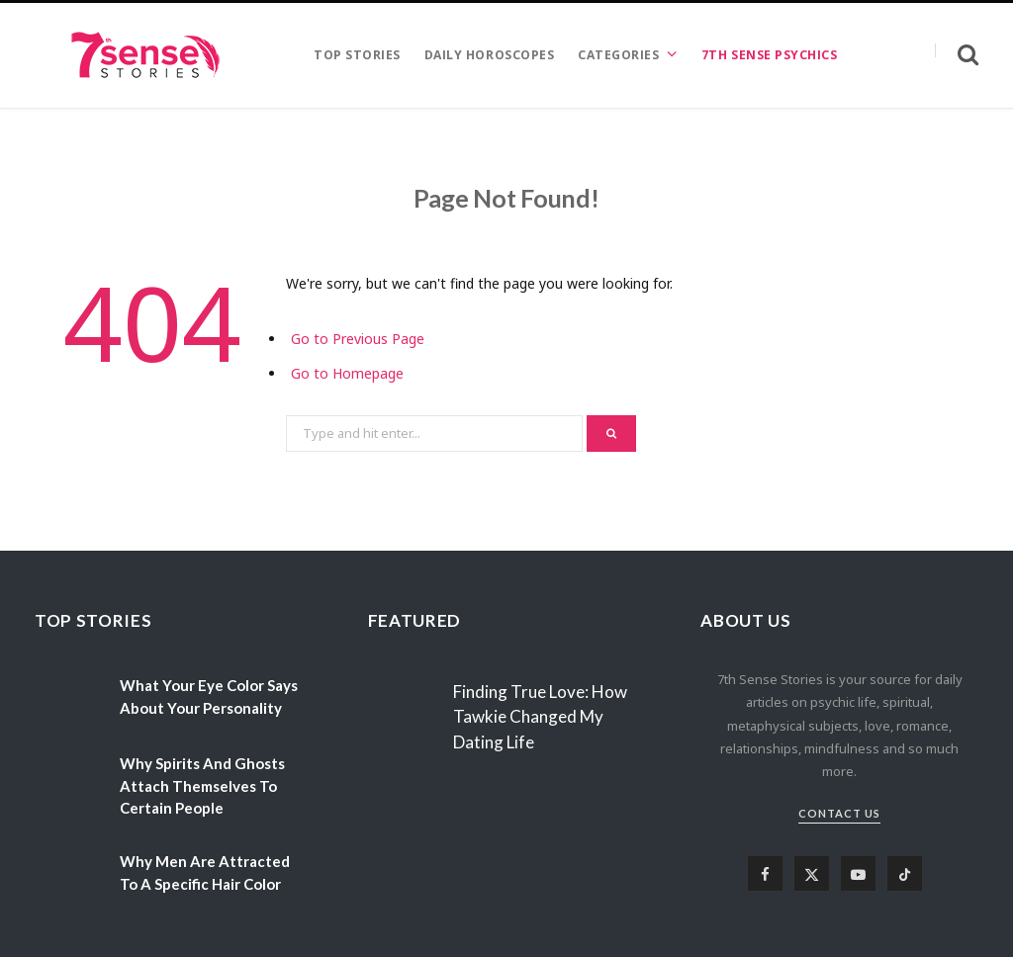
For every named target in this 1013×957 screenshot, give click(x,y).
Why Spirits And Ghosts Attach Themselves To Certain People (202, 786)
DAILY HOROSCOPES (489, 54)
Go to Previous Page (357, 338)
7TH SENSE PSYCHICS (769, 54)
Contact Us (839, 813)
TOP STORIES (357, 54)
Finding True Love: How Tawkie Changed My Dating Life (540, 717)
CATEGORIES (618, 54)
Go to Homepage (347, 373)
